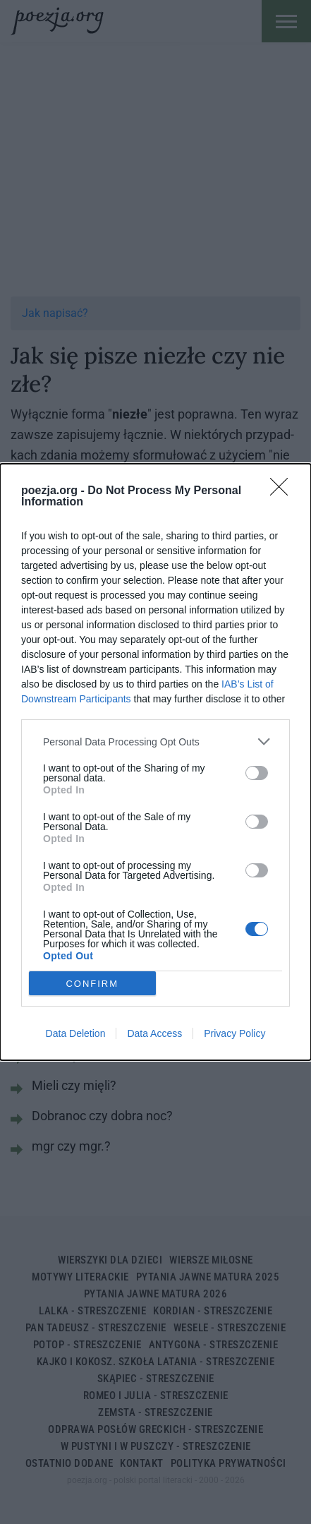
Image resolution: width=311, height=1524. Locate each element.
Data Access (154, 1033)
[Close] (283, 491)
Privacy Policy (234, 1033)
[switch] (256, 773)
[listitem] (155, 741)
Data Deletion (76, 1033)
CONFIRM (92, 983)
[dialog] (155, 762)
